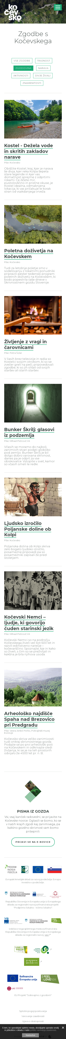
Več (47, 935)
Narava (43, 68)
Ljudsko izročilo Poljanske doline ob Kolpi (27, 529)
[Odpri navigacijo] (58, 7)
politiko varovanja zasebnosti (43, 1030)
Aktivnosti (20, 75)
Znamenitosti (32, 83)
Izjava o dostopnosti (33, 1021)
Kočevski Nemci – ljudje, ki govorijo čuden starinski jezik (29, 622)
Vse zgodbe (22, 60)
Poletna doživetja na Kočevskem (28, 253)
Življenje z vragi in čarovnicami (25, 344)
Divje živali (43, 75)
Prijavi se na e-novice (33, 842)
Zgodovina (23, 68)
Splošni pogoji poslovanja (33, 1011)
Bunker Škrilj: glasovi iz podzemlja (29, 432)
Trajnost (43, 60)
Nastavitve (30, 1035)
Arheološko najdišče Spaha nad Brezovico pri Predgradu (29, 719)
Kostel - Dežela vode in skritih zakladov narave (28, 151)
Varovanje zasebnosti (33, 1016)
